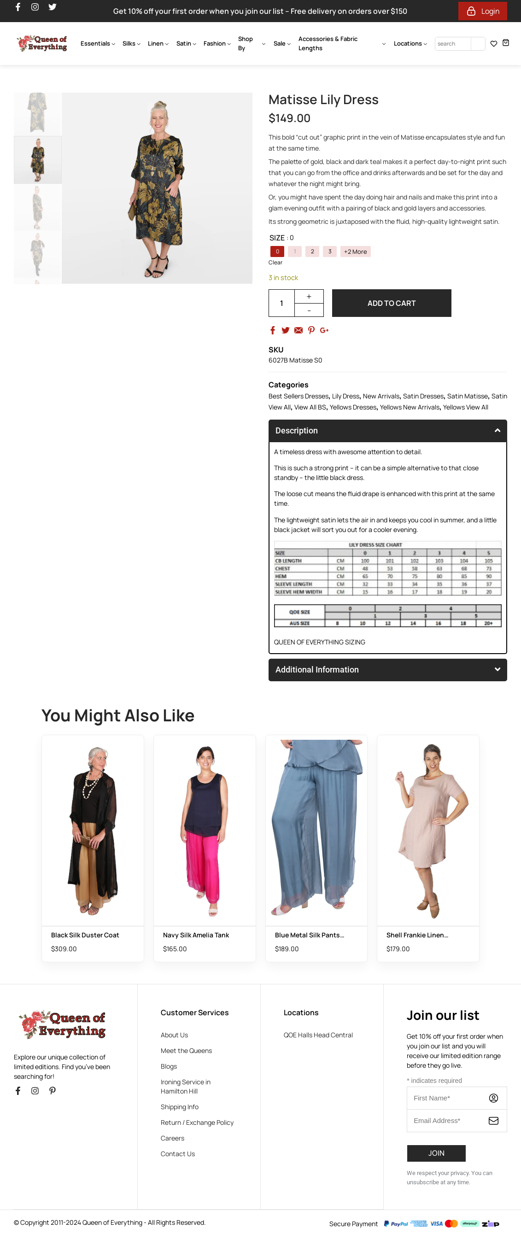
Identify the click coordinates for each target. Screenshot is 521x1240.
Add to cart (392, 303)
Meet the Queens (186, 1050)
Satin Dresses (423, 396)
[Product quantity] (281, 303)
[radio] (277, 251)
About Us (174, 1034)
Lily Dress (345, 396)
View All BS (310, 407)
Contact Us (178, 1153)
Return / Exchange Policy (197, 1122)
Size (277, 237)
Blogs (169, 1066)
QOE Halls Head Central (318, 1034)
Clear (275, 262)
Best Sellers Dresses (298, 396)
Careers (172, 1138)
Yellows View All (465, 407)
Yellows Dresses (353, 407)
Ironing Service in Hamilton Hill (186, 1086)
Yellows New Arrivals (409, 407)
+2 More (355, 252)
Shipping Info (180, 1106)
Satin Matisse (467, 396)
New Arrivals (381, 396)
